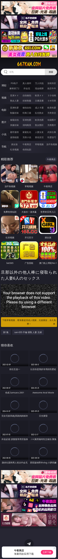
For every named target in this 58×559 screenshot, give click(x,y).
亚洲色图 (27, 119)
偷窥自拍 (14, 119)
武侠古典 (51, 132)
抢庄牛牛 (51, 88)
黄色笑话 (39, 137)
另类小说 (27, 137)
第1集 (6, 332)
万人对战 (39, 83)
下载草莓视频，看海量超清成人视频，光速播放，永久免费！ (29, 322)
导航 (4, 146)
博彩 (4, 85)
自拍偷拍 (27, 95)
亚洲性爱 (14, 107)
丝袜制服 (27, 100)
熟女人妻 (14, 100)
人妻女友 (39, 132)
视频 (4, 97)
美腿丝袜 (14, 125)
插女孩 (14, 144)
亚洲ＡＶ (14, 95)
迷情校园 (14, 137)
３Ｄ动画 (51, 95)
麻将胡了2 (14, 88)
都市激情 (14, 132)
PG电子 (14, 83)
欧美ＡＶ (39, 95)
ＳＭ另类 (51, 100)
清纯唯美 (27, 125)
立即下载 (47, 552)
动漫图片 (51, 119)
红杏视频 (14, 149)
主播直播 (39, 100)
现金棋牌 (39, 88)
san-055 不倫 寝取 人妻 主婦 (28, 332)
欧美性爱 (51, 107)
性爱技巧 (51, 137)
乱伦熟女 (39, 112)
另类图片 (51, 125)
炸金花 (27, 88)
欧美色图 (39, 119)
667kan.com (29, 64)
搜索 (51, 71)
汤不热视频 (51, 144)
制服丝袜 (14, 112)
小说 (4, 134)
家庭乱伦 (27, 132)
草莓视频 (39, 144)
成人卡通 (39, 107)
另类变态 (51, 112)
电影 (4, 110)
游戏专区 (51, 83)
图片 (4, 122)
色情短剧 (27, 149)
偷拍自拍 (27, 107)
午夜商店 (27, 144)
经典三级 (27, 112)
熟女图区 (39, 125)
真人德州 (27, 83)
